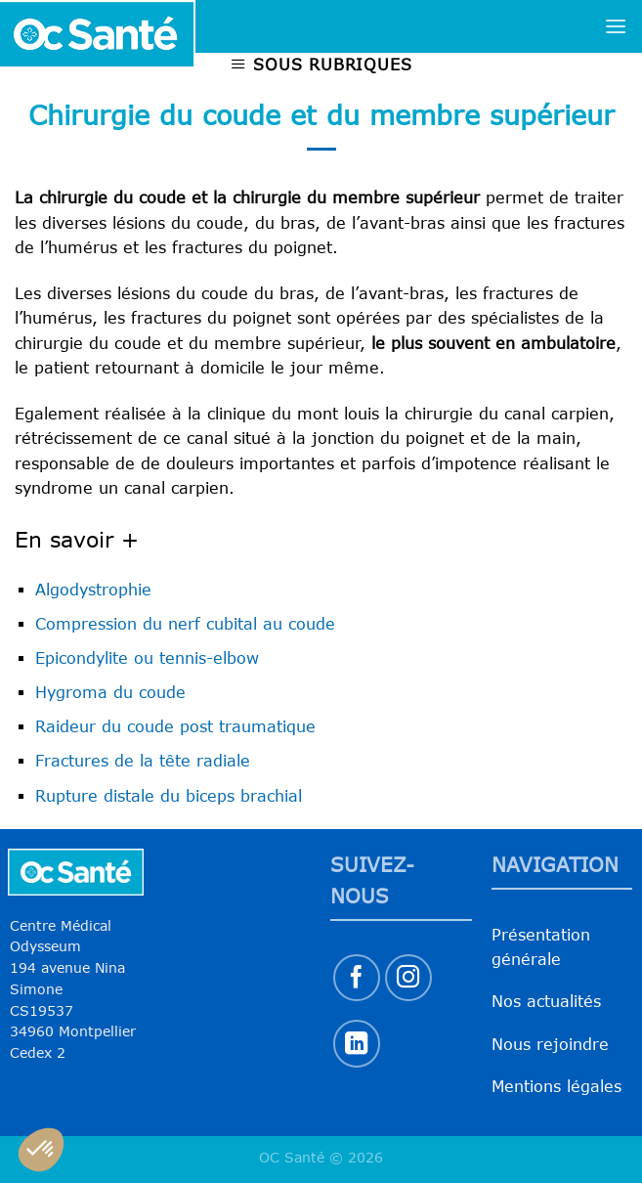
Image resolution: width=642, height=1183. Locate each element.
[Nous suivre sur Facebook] (357, 978)
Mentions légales (556, 1086)
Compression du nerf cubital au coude (185, 624)
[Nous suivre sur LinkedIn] (357, 1044)
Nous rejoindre (550, 1044)
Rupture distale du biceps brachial (168, 796)
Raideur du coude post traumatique (175, 726)
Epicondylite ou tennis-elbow (147, 658)
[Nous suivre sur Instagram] (409, 978)
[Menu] (615, 26)
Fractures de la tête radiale (142, 760)
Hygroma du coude (110, 692)
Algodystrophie (93, 589)
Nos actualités (546, 1001)
